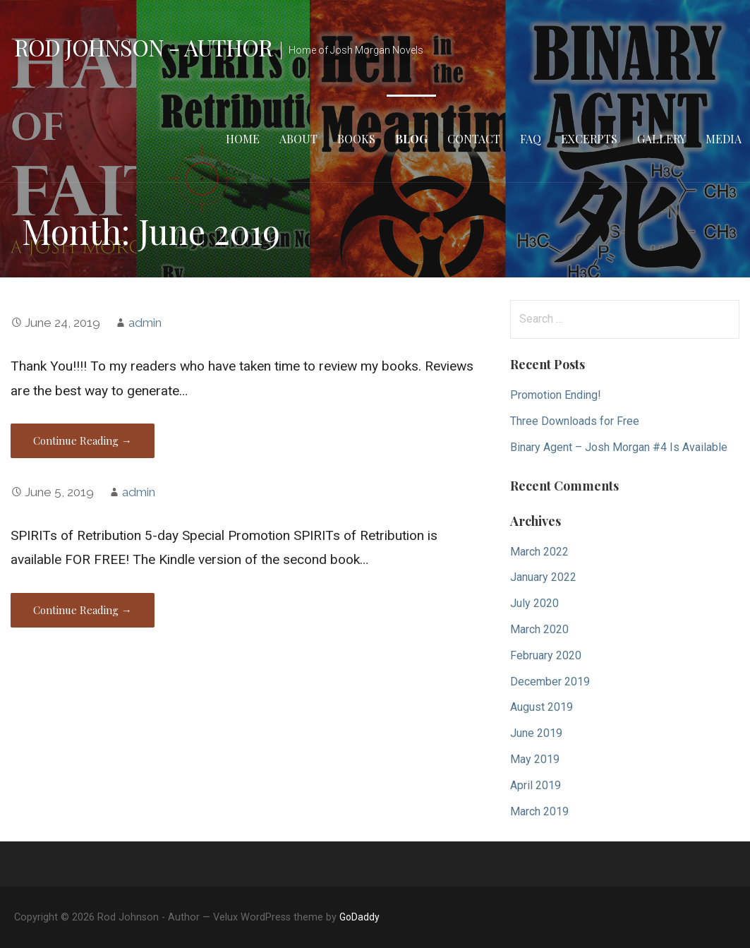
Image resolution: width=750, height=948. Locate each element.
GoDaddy (359, 917)
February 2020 (545, 655)
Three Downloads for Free (574, 421)
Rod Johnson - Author (143, 47)
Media (724, 138)
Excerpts (589, 138)
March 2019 (539, 811)
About (298, 138)
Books (356, 138)
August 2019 (541, 707)
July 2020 (534, 603)
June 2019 (536, 733)
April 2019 (535, 785)
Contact (473, 138)
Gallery (661, 138)
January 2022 (543, 577)
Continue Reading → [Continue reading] (82, 440)
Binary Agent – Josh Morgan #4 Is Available (618, 447)
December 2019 (550, 681)
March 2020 (539, 629)
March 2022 (539, 551)
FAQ (530, 138)
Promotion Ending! (555, 395)
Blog (411, 138)
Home (243, 138)
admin (145, 323)
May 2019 (535, 759)
